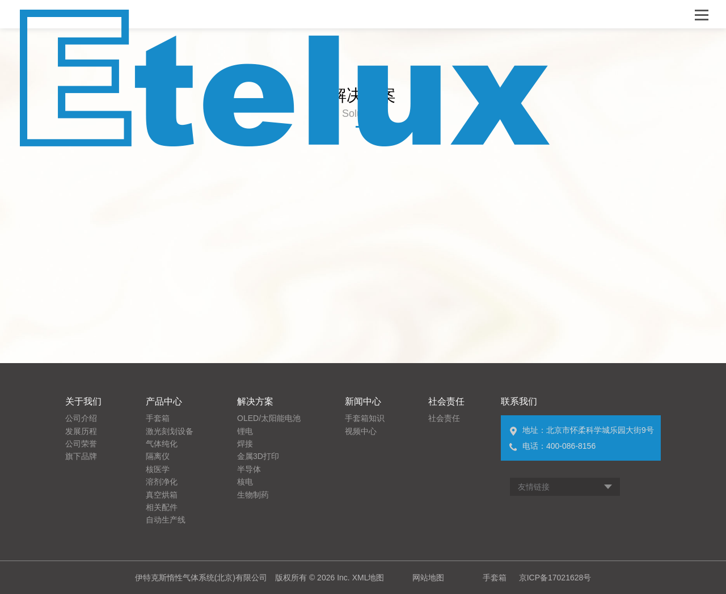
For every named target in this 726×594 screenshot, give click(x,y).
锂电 (245, 431)
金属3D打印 (258, 456)
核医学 (158, 469)
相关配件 (162, 507)
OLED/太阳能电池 (269, 418)
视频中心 (361, 431)
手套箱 (158, 418)
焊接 (245, 443)
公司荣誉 (81, 443)
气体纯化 (162, 443)
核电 (245, 481)
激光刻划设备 (169, 431)
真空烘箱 (162, 494)
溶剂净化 (162, 481)
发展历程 (81, 431)
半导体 (249, 469)
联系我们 (519, 401)
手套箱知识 (365, 418)
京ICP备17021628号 (555, 577)
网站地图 (428, 577)
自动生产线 (165, 519)
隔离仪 (158, 456)
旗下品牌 (81, 456)
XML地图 (368, 577)
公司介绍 (81, 418)
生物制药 (253, 494)
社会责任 (444, 418)
